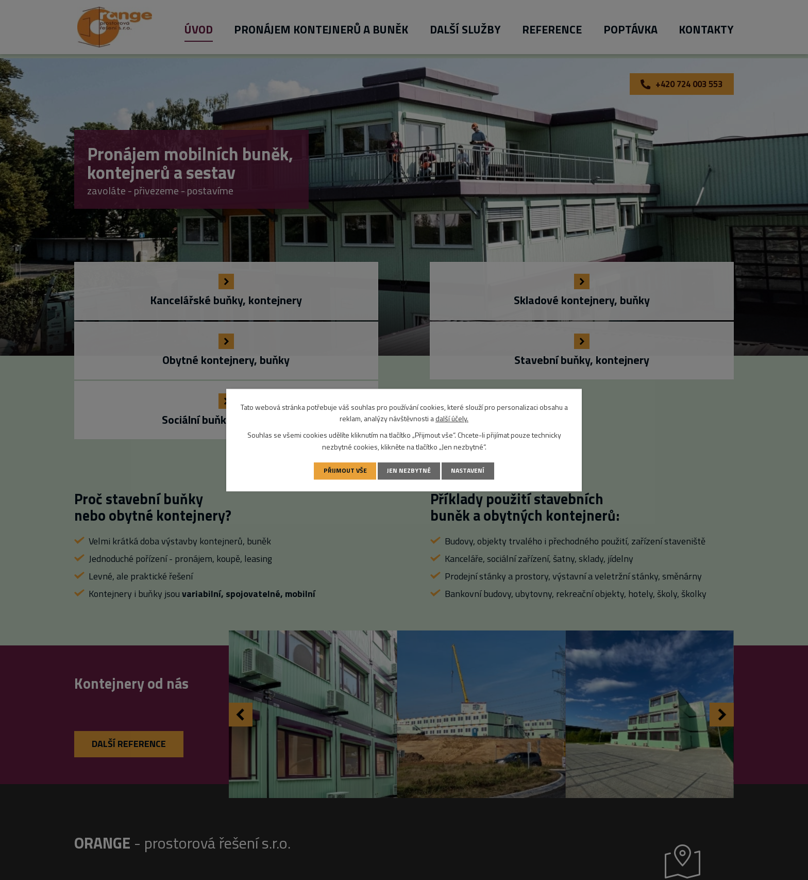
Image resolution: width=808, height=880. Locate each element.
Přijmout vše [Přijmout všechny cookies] (344, 470)
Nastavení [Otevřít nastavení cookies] (468, 470)
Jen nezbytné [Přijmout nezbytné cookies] (408, 470)
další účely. (451, 418)
